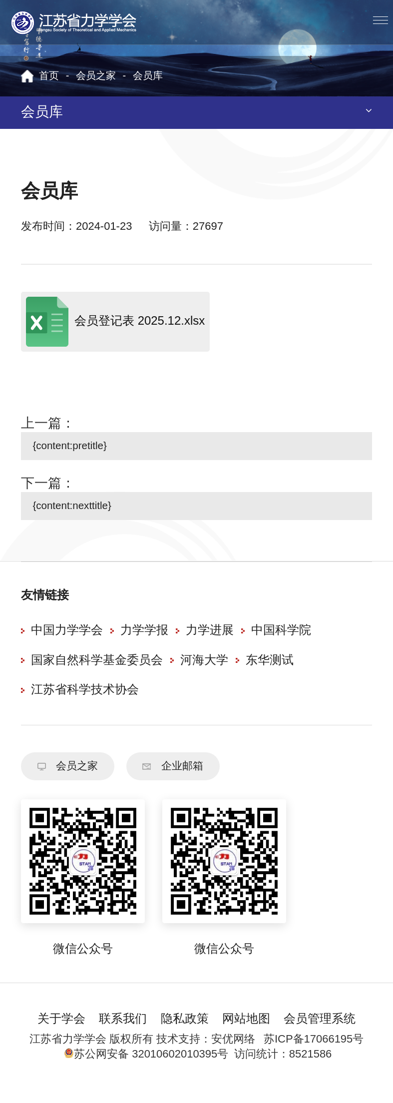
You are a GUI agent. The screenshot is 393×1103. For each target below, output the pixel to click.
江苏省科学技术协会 (85, 699)
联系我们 (123, 1033)
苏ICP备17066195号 (314, 1053)
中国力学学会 (67, 640)
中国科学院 (281, 640)
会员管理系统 (320, 1033)
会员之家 (96, 76)
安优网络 (233, 1053)
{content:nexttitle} (80, 513)
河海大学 (204, 670)
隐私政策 (185, 1033)
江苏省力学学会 (74, 22)
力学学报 (144, 640)
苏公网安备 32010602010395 (140, 1068)
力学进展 (210, 640)
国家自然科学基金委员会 (97, 670)
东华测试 (270, 670)
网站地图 (246, 1033)
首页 (49, 76)
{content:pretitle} (77, 448)
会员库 (148, 76)
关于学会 (61, 1033)
